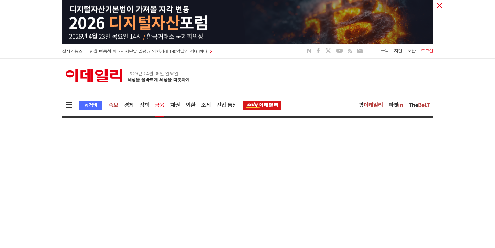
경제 (129, 105)
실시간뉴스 (72, 51)
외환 (190, 105)
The (419, 105)
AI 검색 (91, 105)
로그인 (427, 50)
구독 (385, 50)
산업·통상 (227, 105)
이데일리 (127, 76)
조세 (206, 105)
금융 (160, 105)
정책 (144, 105)
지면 (398, 50)
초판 (411, 50)
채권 (175, 105)
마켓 (396, 105)
